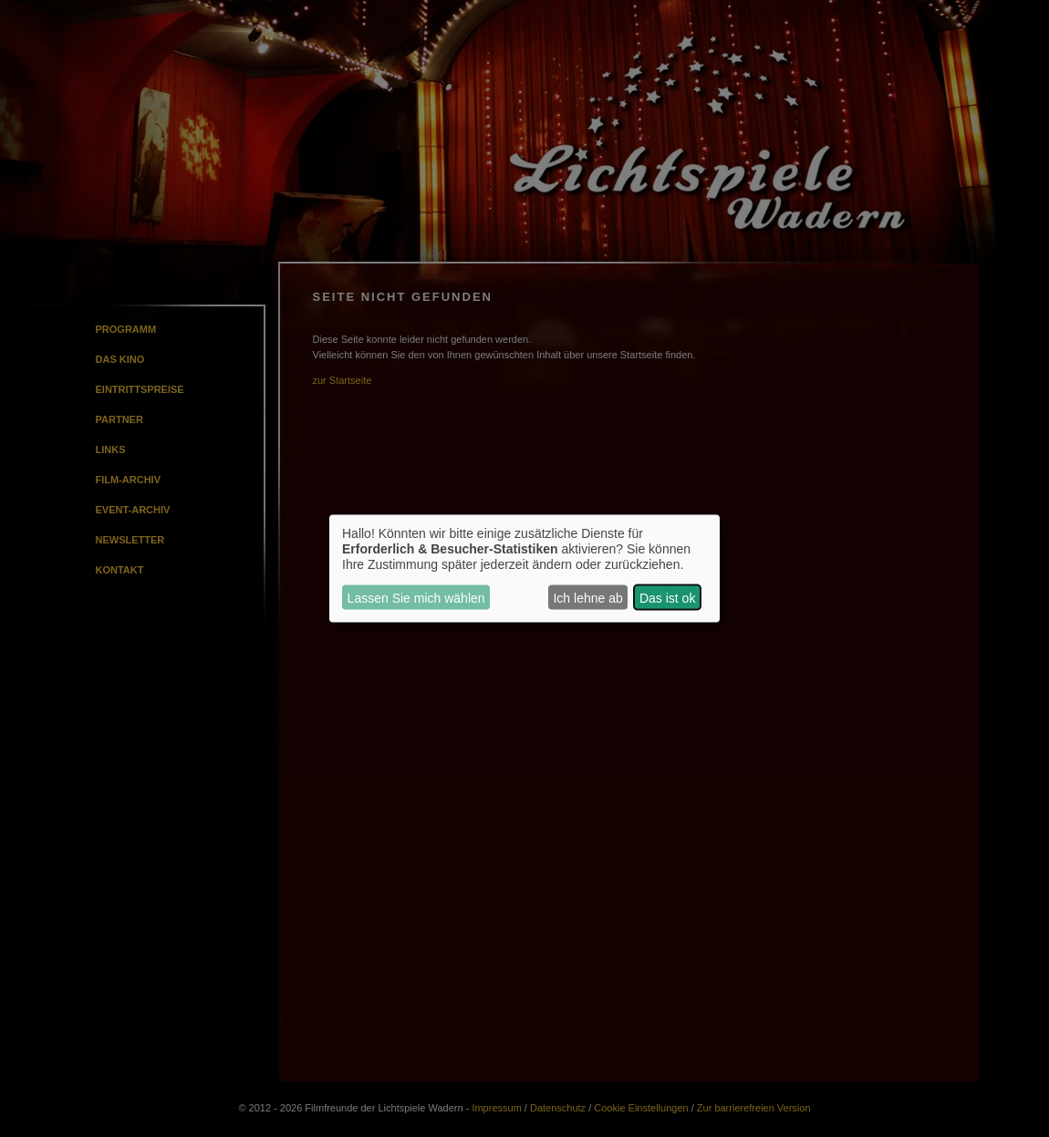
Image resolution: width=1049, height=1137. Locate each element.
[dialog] (524, 568)
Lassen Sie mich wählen (416, 597)
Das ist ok (667, 597)
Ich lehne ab (587, 597)
